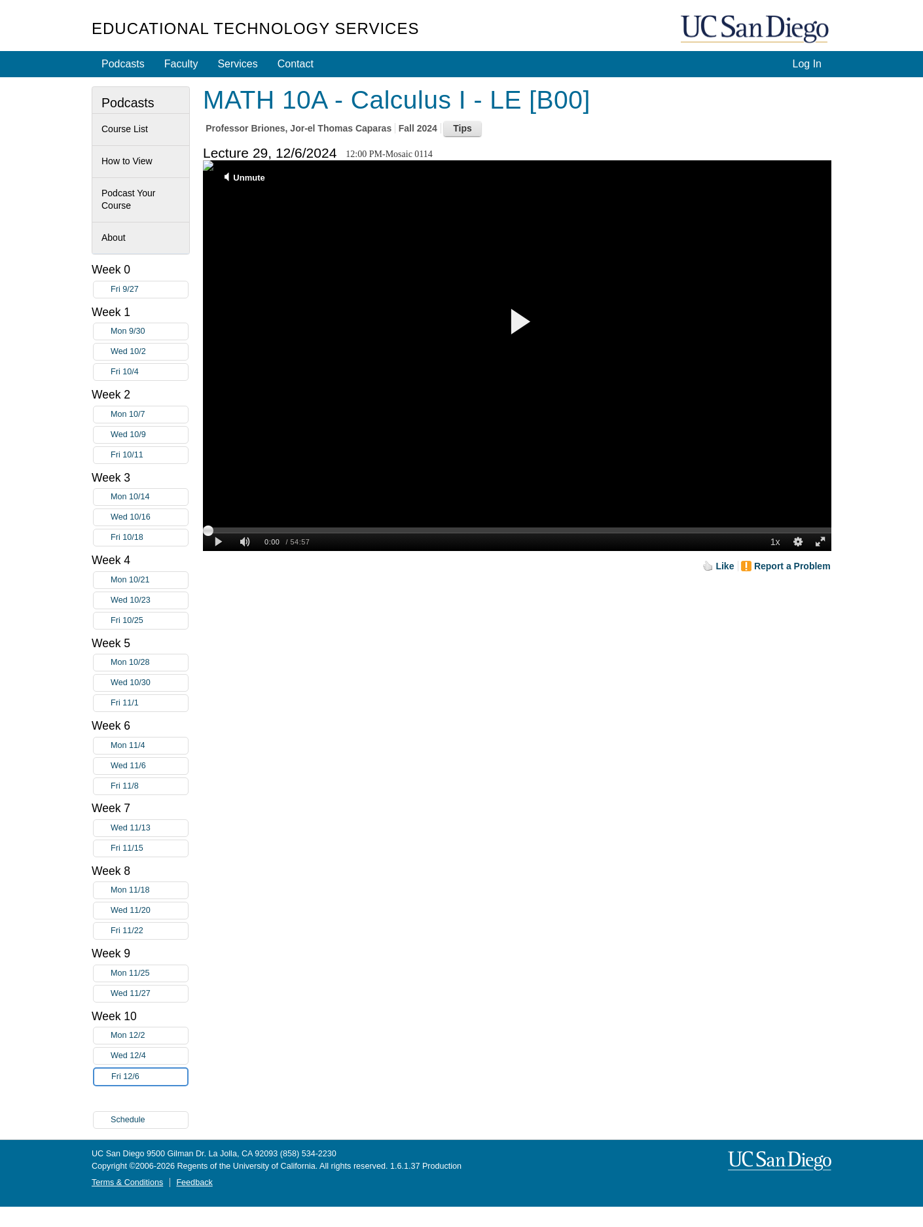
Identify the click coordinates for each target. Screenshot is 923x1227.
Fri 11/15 (149, 848)
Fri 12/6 (149, 1077)
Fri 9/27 (149, 289)
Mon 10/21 (149, 580)
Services (237, 63)
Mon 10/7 (149, 414)
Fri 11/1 (149, 703)
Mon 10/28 (149, 662)
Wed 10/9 (149, 435)
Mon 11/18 (149, 890)
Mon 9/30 (149, 331)
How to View (127, 161)
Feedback (194, 1182)
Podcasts (123, 63)
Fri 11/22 (149, 931)
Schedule (128, 1119)
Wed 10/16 (149, 517)
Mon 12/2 (149, 1035)
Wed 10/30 (149, 683)
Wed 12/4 (149, 1056)
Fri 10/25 (149, 621)
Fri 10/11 (149, 455)
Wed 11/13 (149, 828)
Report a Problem (792, 566)
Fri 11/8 (149, 786)
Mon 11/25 (149, 973)
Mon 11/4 (149, 746)
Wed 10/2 (149, 352)
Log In (807, 63)
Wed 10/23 (149, 600)
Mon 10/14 (149, 497)
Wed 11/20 (149, 910)
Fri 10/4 (149, 372)
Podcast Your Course (128, 199)
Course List (124, 129)
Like (724, 566)
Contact (296, 63)
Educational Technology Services (255, 28)
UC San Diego (756, 29)
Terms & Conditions (127, 1182)
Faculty (181, 63)
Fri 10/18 (149, 537)
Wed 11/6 (149, 766)
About (113, 237)
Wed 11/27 (149, 994)
